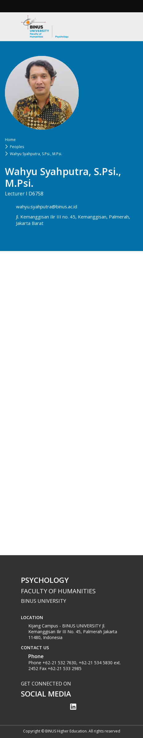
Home (10, 139)
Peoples (17, 146)
